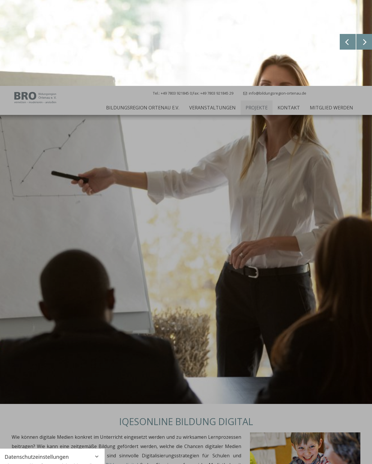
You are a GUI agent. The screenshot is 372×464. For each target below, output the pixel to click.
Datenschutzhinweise (40, 455)
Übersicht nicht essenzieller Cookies (52, 445)
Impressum (72, 455)
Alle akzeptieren (52, 420)
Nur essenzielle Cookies (52, 433)
